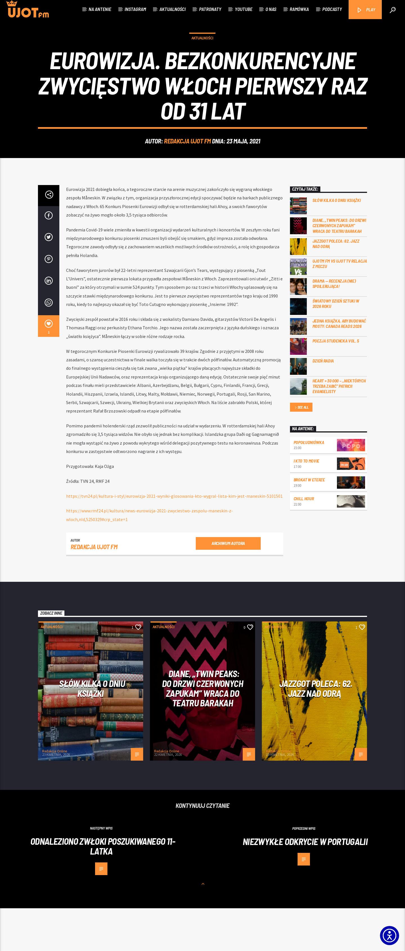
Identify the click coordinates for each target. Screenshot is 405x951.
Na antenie (100, 9)
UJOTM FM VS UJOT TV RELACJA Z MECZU (339, 306)
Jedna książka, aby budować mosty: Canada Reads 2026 (339, 366)
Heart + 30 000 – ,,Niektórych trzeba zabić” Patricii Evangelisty (339, 429)
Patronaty (210, 9)
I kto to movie (307, 503)
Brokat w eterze (309, 522)
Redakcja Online (54, 794)
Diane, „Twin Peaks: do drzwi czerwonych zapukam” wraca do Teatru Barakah (339, 268)
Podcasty (332, 9)
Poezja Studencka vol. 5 (335, 383)
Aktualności (172, 9)
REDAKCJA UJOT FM (187, 162)
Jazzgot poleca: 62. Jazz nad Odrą (335, 286)
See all (301, 450)
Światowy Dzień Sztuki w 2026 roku (335, 346)
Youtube (243, 9)
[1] (48, 369)
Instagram (135, 9)
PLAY (365, 10)
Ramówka (299, 9)
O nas (271, 9)
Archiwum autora (228, 586)
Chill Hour (304, 541)
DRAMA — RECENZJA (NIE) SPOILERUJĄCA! (334, 326)
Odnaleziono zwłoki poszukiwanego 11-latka (102, 888)
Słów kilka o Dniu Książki (336, 242)
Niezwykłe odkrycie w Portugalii (305, 884)
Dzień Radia (323, 403)
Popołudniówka (309, 485)
